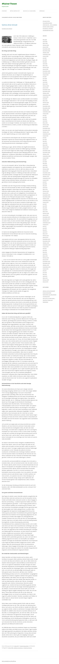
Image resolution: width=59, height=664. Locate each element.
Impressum (41, 11)
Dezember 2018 (46, 195)
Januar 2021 (45, 148)
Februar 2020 (46, 169)
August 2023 (45, 97)
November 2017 (46, 219)
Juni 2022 (45, 117)
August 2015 (45, 268)
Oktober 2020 (46, 154)
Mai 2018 (45, 207)
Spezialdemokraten (47, 23)
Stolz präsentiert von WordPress (9, 661)
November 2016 (46, 241)
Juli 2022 (44, 115)
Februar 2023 (46, 102)
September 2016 (46, 244)
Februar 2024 (46, 85)
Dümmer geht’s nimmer (48, 26)
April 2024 (45, 82)
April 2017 (45, 232)
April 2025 (45, 63)
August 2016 (45, 246)
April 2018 (45, 209)
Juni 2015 (45, 272)
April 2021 (45, 143)
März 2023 (45, 100)
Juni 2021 (45, 139)
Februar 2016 (46, 257)
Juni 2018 (45, 206)
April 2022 (45, 121)
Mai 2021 (45, 141)
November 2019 (46, 174)
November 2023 (46, 91)
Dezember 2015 (46, 261)
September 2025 (46, 54)
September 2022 (46, 111)
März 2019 (45, 189)
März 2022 (45, 122)
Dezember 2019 (46, 172)
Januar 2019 (45, 193)
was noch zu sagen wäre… (29, 11)
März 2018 (45, 211)
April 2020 (45, 165)
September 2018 (46, 200)
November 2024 (46, 73)
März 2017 (45, 233)
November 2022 (46, 108)
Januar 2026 (45, 47)
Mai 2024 (45, 80)
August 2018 (45, 202)
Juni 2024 (45, 78)
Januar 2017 (45, 237)
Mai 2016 (45, 252)
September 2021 (46, 134)
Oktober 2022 (46, 110)
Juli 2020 (44, 159)
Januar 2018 (45, 215)
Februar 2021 (46, 146)
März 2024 (45, 84)
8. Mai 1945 (10, 648)
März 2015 (45, 278)
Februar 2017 (46, 235)
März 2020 (45, 167)
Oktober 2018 (46, 198)
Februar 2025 (46, 67)
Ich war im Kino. (46, 21)
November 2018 (46, 196)
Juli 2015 (44, 270)
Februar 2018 (46, 213)
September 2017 (46, 222)
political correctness (18, 648)
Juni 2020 (45, 161)
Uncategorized (46, 296)
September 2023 (46, 95)
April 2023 (45, 98)
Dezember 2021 (46, 128)
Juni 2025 (45, 60)
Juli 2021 (44, 137)
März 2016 (45, 256)
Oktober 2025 (46, 52)
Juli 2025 (44, 58)
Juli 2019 (44, 182)
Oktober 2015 (46, 265)
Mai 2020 (45, 163)
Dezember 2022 (46, 106)
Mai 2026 (45, 39)
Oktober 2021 (46, 132)
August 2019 (45, 180)
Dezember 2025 (46, 49)
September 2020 (46, 156)
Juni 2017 (45, 228)
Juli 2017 (44, 226)
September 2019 (46, 178)
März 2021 (45, 145)
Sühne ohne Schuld (9, 25)
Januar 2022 (45, 126)
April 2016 (45, 254)
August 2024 (45, 74)
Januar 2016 (45, 259)
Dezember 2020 (46, 150)
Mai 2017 (45, 230)
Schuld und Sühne (27, 648)
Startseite (4, 11)
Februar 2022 (46, 124)
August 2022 (45, 113)
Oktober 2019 (46, 176)
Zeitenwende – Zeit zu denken (50, 24)
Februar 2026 (46, 45)
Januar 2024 (45, 87)
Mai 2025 (45, 61)
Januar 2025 (45, 69)
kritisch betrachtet (15, 11)
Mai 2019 (45, 185)
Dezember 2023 (46, 89)
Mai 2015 (45, 274)
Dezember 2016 (46, 239)
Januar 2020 (45, 171)
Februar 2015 (46, 280)
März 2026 (45, 43)
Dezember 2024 (46, 71)
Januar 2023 (45, 104)
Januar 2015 (45, 281)
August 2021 (45, 135)
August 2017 (45, 224)
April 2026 (45, 41)
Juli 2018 (44, 204)
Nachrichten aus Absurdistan (49, 294)
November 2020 (46, 152)
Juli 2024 (44, 76)
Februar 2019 (46, 191)
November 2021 (46, 130)
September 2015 (46, 267)
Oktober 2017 (46, 220)
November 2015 (46, 263)
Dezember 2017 (46, 217)
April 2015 (45, 276)
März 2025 (45, 65)
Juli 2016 (44, 248)
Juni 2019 (45, 183)
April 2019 (45, 187)
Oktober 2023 (46, 93)
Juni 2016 (45, 250)
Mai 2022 (45, 119)
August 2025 (45, 56)
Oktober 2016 (46, 243)
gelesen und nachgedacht (49, 291)
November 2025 (46, 50)
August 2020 (45, 158)
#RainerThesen (9, 3)
